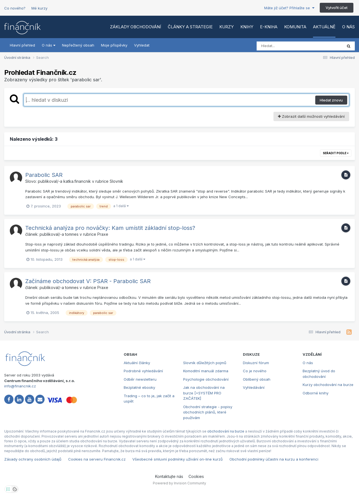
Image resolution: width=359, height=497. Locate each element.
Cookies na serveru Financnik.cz (97, 459)
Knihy (246, 26)
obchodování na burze (225, 431)
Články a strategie (190, 26)
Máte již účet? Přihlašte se (289, 8)
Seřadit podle (336, 153)
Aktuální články (137, 362)
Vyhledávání (253, 387)
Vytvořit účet (337, 7)
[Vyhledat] (289, 45)
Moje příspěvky (114, 45)
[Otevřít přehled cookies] (14, 489)
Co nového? (15, 8)
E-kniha (268, 26)
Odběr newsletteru (140, 379)
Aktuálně (324, 26)
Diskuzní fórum (256, 362)
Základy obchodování (135, 26)
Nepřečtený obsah (78, 45)
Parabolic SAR (44, 175)
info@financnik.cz (20, 386)
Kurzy (226, 26)
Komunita (295, 26)
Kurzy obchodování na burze (328, 384)
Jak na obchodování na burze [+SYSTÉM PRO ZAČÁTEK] (204, 393)
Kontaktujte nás (169, 476)
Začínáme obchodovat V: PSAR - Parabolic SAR (88, 281)
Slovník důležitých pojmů (204, 362)
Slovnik (116, 181)
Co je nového (254, 371)
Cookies (196, 476)
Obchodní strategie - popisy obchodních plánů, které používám (207, 412)
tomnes (72, 234)
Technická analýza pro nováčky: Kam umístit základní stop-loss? (110, 228)
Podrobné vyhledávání (143, 371)
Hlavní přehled (22, 45)
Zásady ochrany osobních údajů (32, 459)
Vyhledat (141, 45)
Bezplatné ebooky (139, 387)
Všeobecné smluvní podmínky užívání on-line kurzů (177, 459)
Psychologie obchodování (206, 379)
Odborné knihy (315, 393)
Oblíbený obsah (256, 379)
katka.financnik (77, 181)
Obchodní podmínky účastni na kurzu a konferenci (273, 459)
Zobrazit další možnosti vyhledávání (311, 116)
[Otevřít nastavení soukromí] (8, 489)
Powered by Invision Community (179, 483)
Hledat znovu (331, 100)
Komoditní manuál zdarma (205, 371)
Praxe (102, 234)
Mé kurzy (39, 8)
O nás (348, 26)
